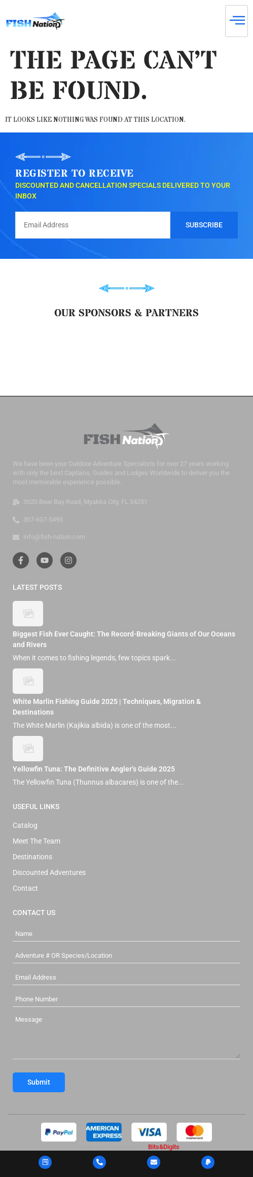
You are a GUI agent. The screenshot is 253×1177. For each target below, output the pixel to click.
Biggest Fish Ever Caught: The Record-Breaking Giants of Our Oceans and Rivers (124, 639)
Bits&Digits (163, 1147)
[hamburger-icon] (236, 21)
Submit (38, 1082)
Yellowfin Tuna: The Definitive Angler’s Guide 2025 (94, 769)
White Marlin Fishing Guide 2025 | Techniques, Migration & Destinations (107, 706)
